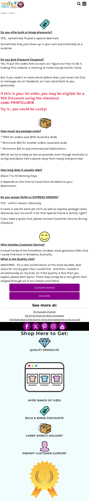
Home (4, 13)
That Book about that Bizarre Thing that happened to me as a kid (44, 319)
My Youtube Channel (44, 311)
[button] (79, 4)
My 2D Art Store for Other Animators (44, 315)
